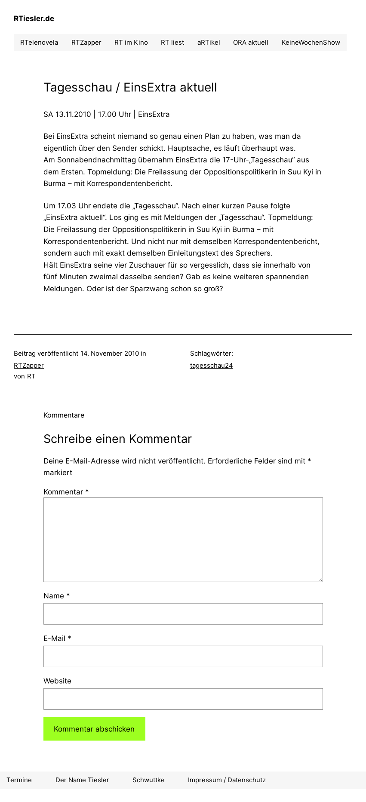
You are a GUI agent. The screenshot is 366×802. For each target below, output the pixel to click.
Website (57, 680)
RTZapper (29, 365)
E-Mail (57, 638)
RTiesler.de (34, 18)
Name (56, 595)
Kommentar (66, 491)
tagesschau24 (211, 365)
